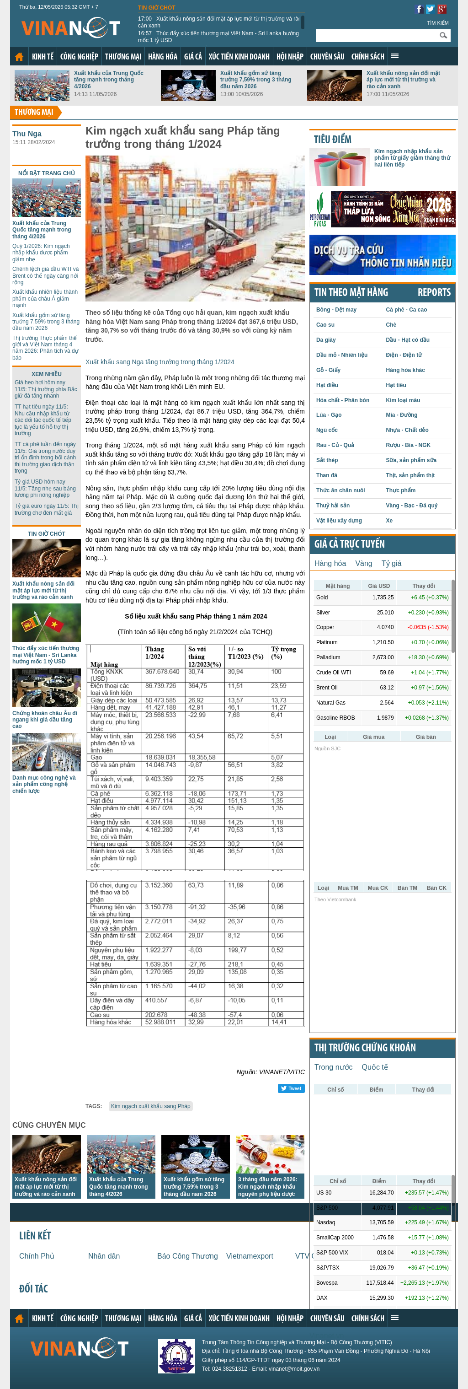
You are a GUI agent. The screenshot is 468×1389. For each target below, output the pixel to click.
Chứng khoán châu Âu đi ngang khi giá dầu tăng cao (44, 720)
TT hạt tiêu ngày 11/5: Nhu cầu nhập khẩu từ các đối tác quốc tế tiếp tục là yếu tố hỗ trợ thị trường (43, 420)
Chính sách (367, 57)
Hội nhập (290, 57)
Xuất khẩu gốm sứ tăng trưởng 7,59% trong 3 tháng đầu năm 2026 (256, 80)
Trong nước (333, 1067)
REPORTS (434, 293)
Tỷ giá (392, 563)
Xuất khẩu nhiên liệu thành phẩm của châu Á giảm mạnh (45, 298)
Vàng (363, 563)
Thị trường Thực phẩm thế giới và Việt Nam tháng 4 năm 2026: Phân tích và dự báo (45, 348)
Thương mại (123, 57)
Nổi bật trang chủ (46, 173)
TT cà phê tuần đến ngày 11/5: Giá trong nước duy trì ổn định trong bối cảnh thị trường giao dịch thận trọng (45, 457)
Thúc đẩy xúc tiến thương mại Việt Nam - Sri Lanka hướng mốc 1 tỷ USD (218, 36)
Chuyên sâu (327, 57)
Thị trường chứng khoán (365, 1048)
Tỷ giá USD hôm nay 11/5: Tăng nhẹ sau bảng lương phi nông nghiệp (45, 488)
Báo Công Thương (187, 1256)
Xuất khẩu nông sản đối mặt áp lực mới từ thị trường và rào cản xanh (219, 22)
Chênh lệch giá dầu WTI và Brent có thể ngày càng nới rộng (45, 275)
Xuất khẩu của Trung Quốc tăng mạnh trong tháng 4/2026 (109, 80)
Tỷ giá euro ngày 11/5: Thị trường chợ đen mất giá (47, 509)
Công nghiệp (79, 57)
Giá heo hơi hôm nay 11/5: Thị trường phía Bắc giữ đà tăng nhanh (46, 389)
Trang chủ (19, 57)
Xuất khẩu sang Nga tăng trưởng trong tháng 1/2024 (159, 362)
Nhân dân (104, 1256)
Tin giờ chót (157, 8)
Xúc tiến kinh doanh (239, 57)
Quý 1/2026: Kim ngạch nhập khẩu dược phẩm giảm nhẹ (41, 253)
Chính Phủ (36, 1256)
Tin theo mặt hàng (351, 293)
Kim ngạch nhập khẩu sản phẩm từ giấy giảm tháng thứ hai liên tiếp (412, 158)
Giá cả (193, 57)
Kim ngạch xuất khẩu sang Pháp (151, 1106)
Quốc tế (375, 1067)
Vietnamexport (249, 1256)
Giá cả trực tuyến (349, 544)
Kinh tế (42, 57)
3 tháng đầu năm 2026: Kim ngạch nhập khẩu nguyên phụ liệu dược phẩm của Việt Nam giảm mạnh (268, 1194)
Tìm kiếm (438, 23)
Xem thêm (395, 56)
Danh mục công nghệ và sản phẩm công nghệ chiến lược (44, 784)
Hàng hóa (162, 57)
